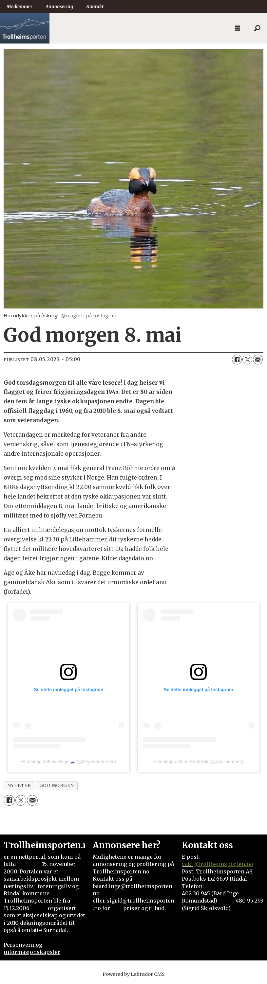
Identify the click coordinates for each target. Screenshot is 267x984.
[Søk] (257, 28)
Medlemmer (19, 6)
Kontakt (95, 6)
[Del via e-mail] (258, 359)
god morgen (56, 785)
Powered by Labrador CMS (134, 974)
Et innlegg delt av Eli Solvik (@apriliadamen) (198, 761)
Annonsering (59, 6)
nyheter (19, 785)
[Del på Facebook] (237, 359)
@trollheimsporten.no (223, 864)
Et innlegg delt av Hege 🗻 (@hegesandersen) (68, 761)
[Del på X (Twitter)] (247, 359)
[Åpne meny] (237, 28)
